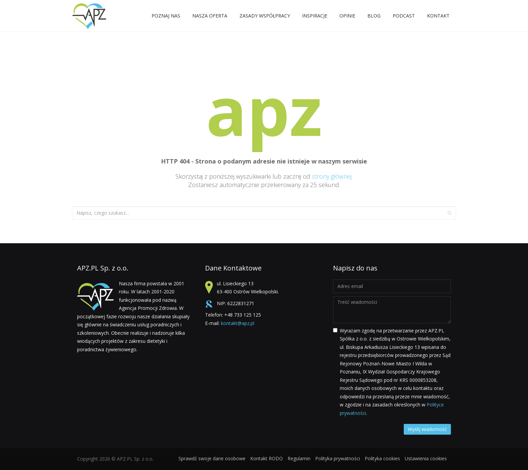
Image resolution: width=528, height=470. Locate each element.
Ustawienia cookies (426, 458)
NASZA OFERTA (209, 17)
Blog (374, 15)
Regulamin (299, 458)
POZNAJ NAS (166, 17)
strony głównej (332, 176)
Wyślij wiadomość (427, 429)
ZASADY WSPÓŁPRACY (264, 17)
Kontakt (438, 17)
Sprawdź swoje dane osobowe (211, 458)
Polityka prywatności (337, 458)
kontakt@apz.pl (237, 323)
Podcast (404, 15)
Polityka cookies (382, 458)
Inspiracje (314, 17)
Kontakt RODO (266, 458)
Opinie (347, 15)
